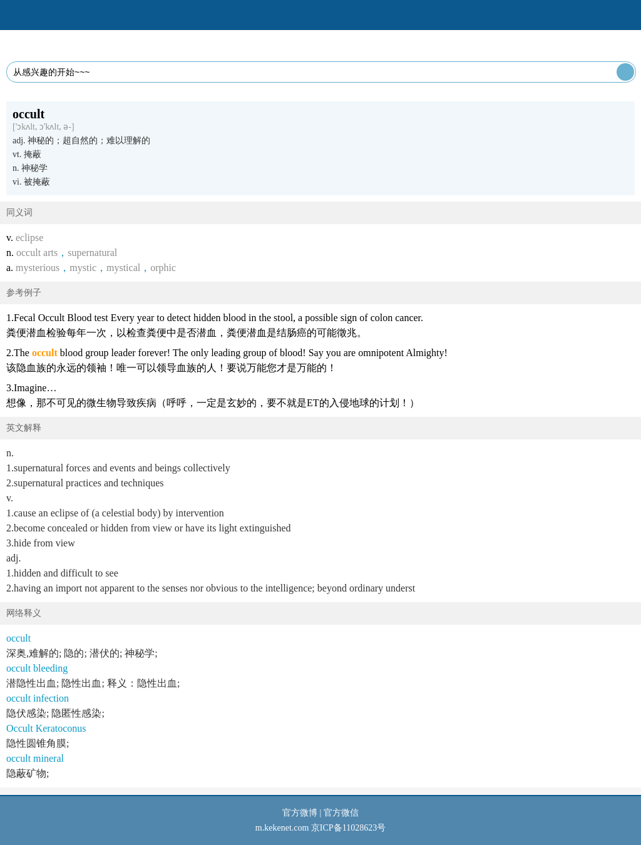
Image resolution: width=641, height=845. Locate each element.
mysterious (37, 267)
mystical (123, 267)
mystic (82, 267)
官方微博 (299, 812)
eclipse (29, 237)
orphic (163, 267)
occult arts (37, 252)
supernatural (92, 252)
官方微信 (341, 812)
